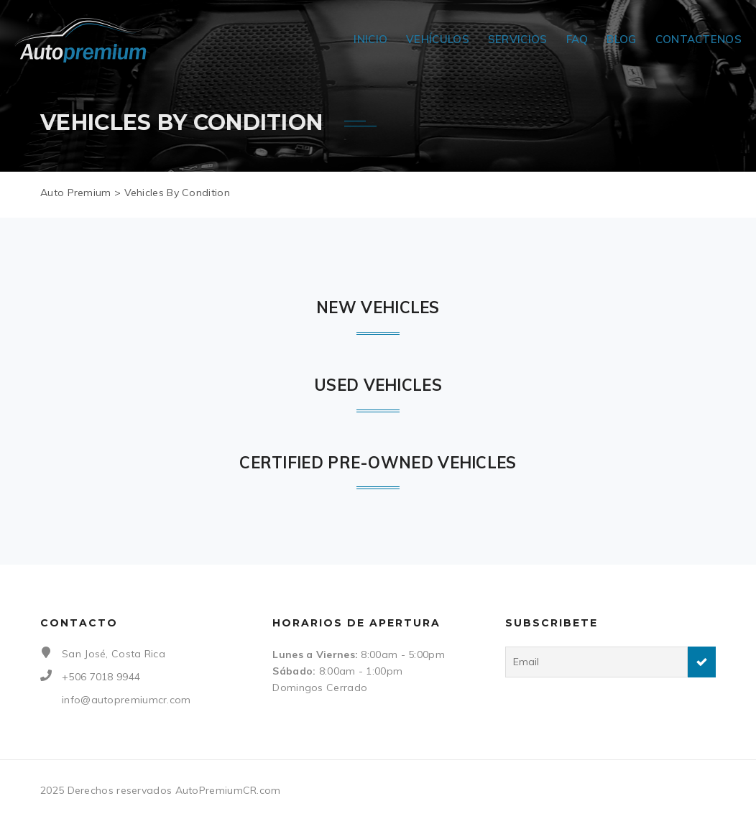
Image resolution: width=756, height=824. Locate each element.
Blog (621, 39)
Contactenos (698, 39)
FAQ (577, 39)
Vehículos (437, 39)
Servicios (518, 39)
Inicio (370, 39)
